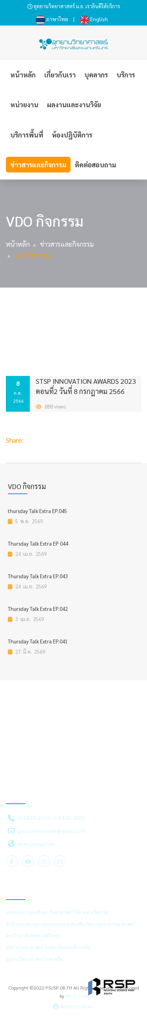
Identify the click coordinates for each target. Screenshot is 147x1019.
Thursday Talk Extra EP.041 (38, 641)
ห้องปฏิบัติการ (72, 134)
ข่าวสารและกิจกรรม (38, 164)
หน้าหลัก (23, 74)
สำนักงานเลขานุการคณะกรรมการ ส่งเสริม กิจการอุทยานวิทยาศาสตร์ (70, 924)
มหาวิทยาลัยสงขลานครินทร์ (32, 935)
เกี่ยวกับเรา (60, 74)
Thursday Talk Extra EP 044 (38, 543)
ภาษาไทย (52, 18)
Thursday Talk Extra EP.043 (38, 576)
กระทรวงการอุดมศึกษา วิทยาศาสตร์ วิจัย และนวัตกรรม (57, 912)
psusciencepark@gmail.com (52, 830)
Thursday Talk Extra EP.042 (38, 608)
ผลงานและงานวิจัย (74, 104)
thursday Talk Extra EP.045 (37, 511)
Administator (72, 1006)
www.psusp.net (36, 843)
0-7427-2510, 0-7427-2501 (51, 817)
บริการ (125, 74)
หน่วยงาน (24, 104)
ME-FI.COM (76, 996)
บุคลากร (96, 74)
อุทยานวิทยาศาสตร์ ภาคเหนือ (34, 959)
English (94, 18)
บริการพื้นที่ (26, 134)
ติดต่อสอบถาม (95, 164)
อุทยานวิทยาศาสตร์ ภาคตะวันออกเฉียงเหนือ (48, 947)
